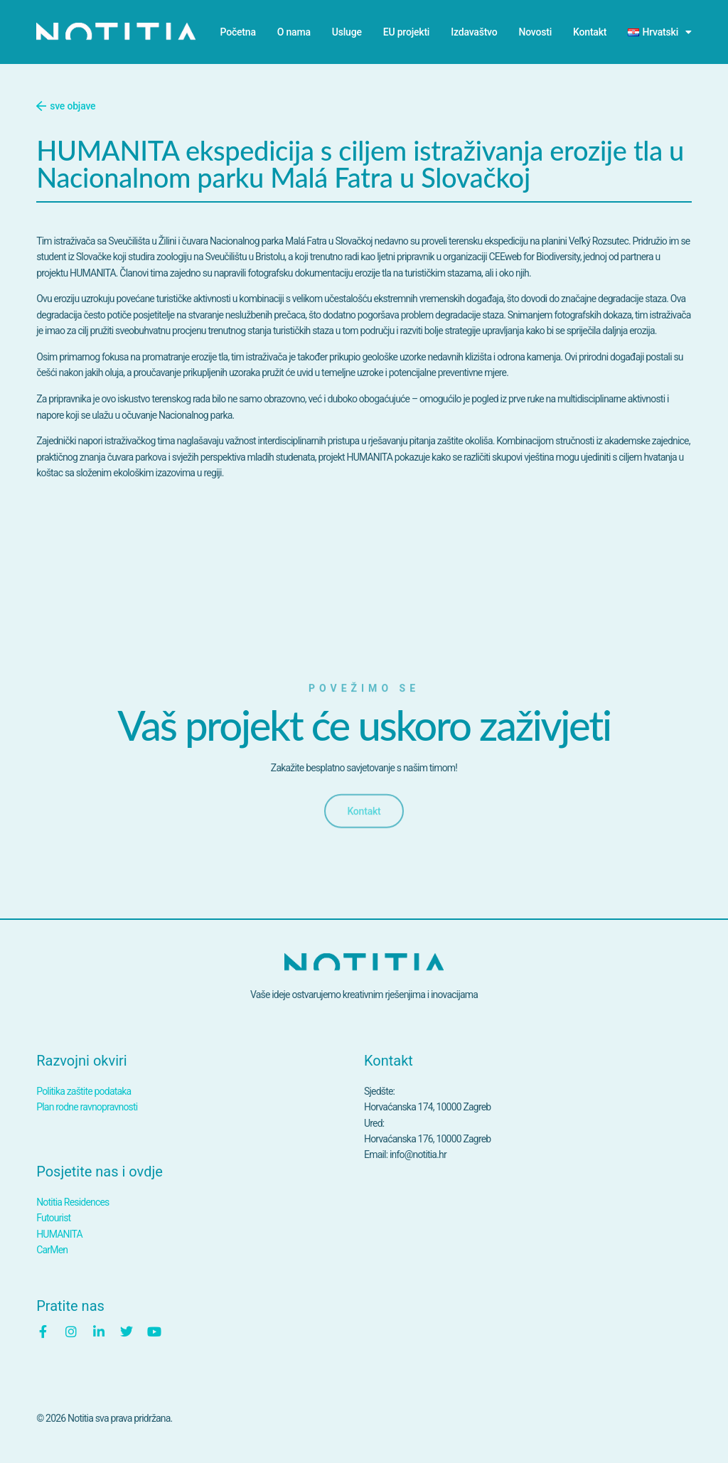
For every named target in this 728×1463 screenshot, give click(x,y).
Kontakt (589, 32)
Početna (238, 32)
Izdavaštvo (474, 32)
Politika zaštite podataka (83, 1091)
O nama (294, 32)
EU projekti (406, 32)
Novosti (535, 32)
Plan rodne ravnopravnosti (86, 1107)
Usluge (347, 32)
